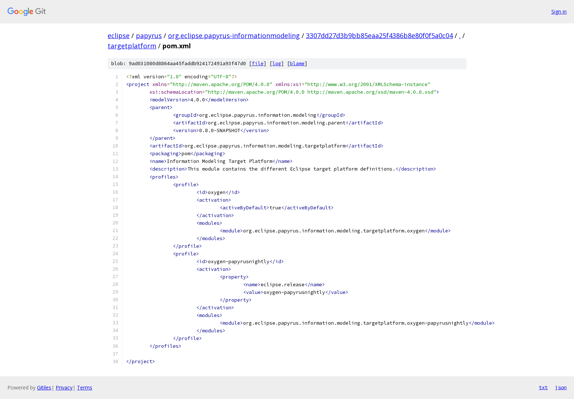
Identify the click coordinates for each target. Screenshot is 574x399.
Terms (84, 387)
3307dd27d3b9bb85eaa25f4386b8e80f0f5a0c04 (379, 35)
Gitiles (44, 387)
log (276, 63)
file (258, 63)
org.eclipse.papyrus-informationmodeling (234, 35)
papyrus (149, 35)
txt (543, 387)
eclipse (119, 35)
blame (297, 63)
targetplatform (132, 45)
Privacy (64, 387)
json (561, 387)
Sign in (559, 11)
